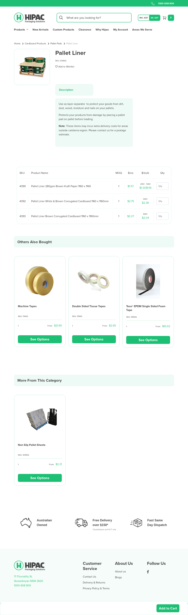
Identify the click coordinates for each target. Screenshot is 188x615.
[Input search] (94, 17)
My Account (120, 30)
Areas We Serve (142, 30)
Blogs (118, 577)
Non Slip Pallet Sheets (31, 445)
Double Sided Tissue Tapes (89, 306)
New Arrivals (41, 30)
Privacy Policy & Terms (96, 588)
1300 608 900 (162, 3)
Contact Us (89, 576)
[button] (64, 66)
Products (21, 29)
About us (120, 571)
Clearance (85, 30)
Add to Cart (168, 608)
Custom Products (63, 30)
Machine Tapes (27, 306)
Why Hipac (102, 30)
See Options (39, 339)
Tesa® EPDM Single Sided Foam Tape (145, 308)
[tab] (74, 90)
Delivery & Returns (94, 582)
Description (66, 90)
